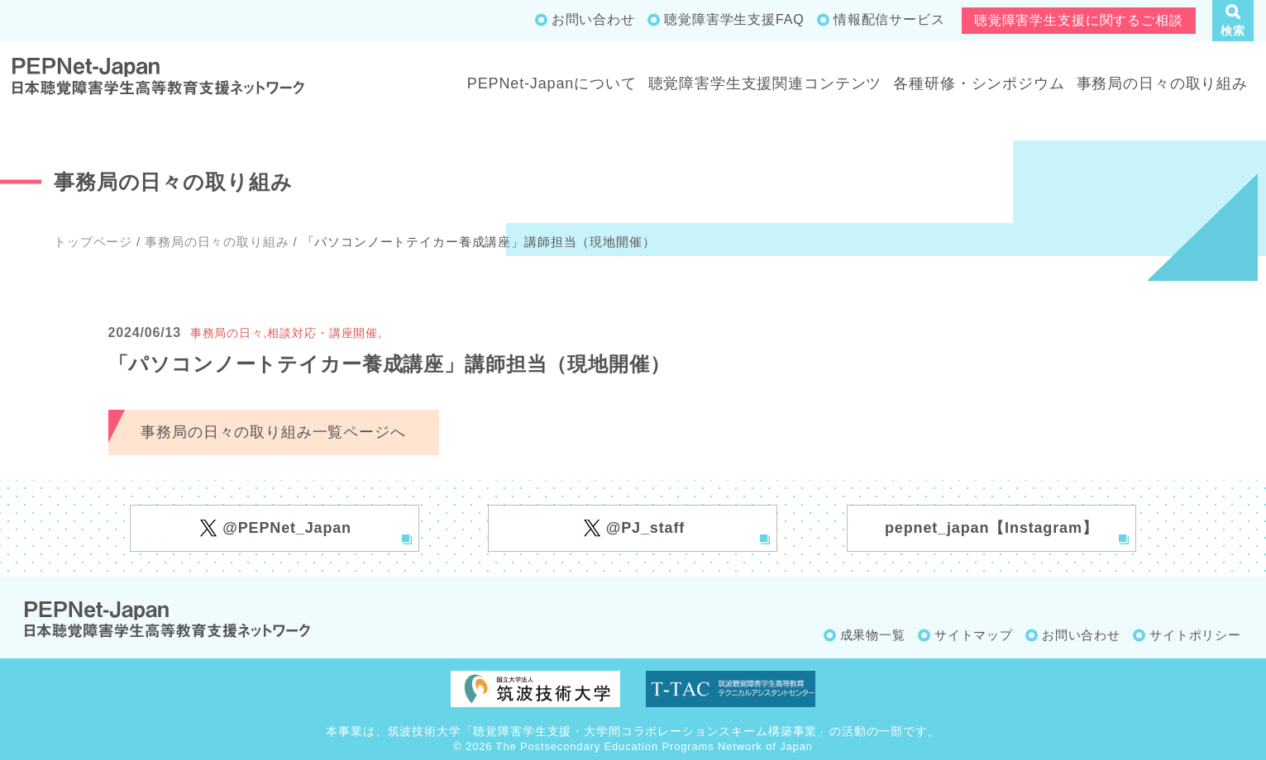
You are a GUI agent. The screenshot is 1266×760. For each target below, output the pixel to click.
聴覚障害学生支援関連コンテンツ (765, 83)
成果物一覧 (872, 635)
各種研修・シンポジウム (978, 83)
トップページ (93, 242)
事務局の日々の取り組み (1162, 83)
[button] (1233, 20)
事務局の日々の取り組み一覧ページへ (273, 432)
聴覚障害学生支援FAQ (734, 19)
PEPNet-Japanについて (552, 83)
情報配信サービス (889, 19)
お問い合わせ (593, 19)
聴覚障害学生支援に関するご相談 (1078, 20)
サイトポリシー (1195, 635)
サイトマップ (973, 635)
